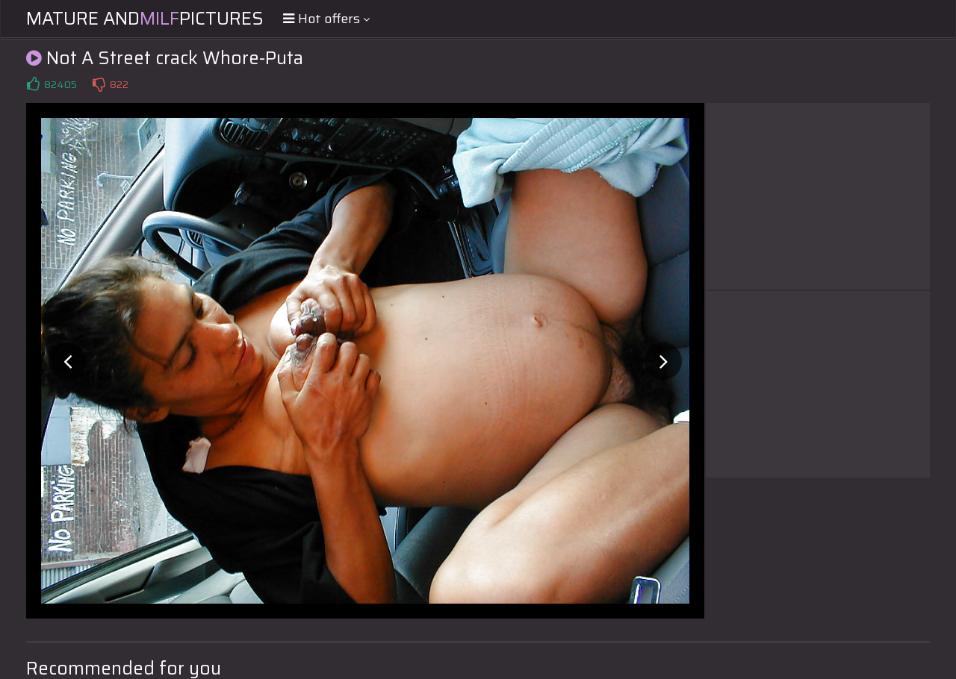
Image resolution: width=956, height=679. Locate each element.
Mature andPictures (145, 18)
